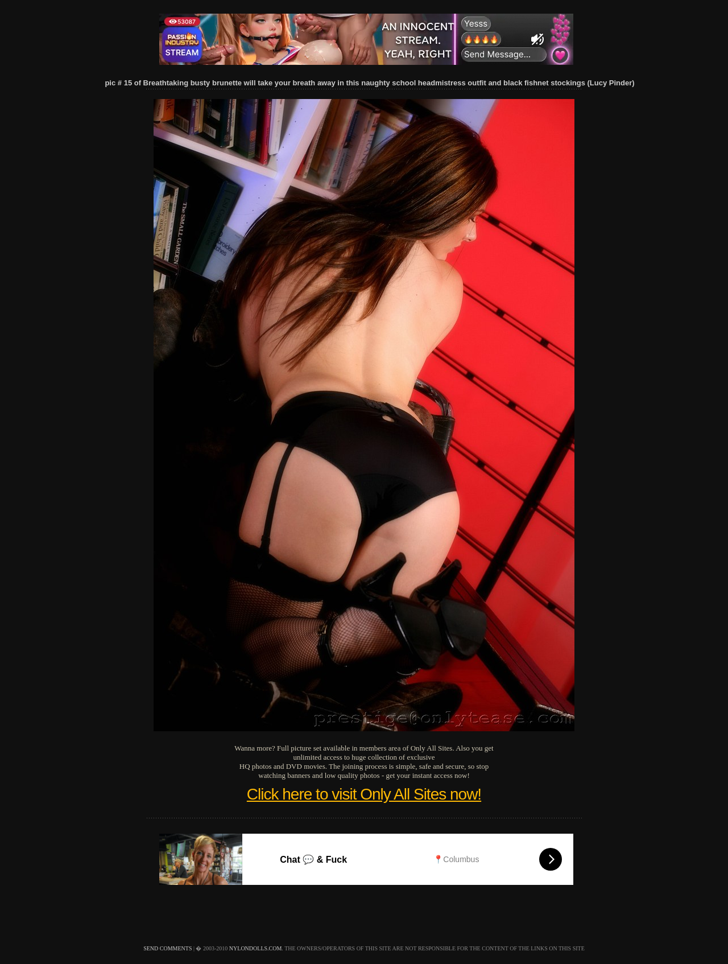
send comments (167, 948)
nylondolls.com (255, 948)
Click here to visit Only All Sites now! (364, 794)
